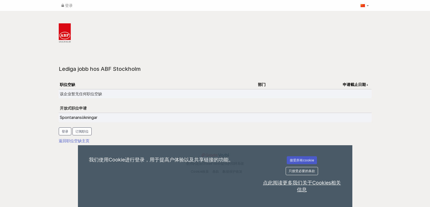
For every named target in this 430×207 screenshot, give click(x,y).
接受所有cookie (302, 160)
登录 (67, 5)
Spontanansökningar (78, 117)
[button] (365, 5)
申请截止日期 (355, 84)
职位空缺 (67, 84)
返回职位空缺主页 (74, 140)
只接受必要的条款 (302, 171)
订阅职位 (82, 131)
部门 (262, 84)
